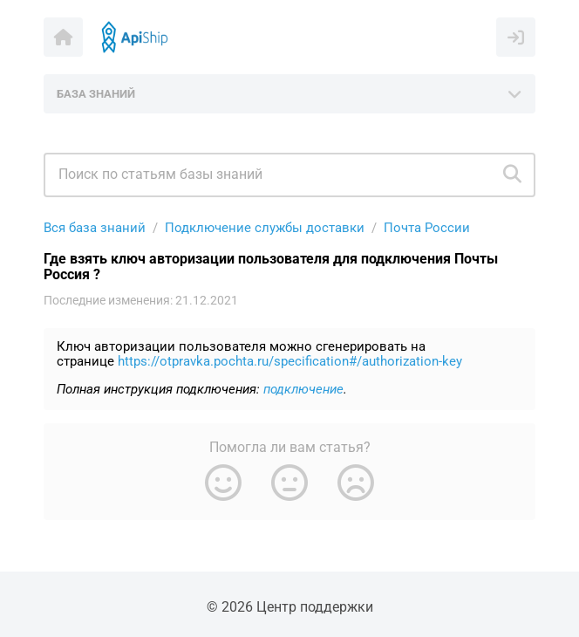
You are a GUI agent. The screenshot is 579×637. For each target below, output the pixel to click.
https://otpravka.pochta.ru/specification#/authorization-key (290, 361)
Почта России (427, 228)
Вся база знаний (95, 228)
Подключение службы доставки (264, 228)
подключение (303, 389)
